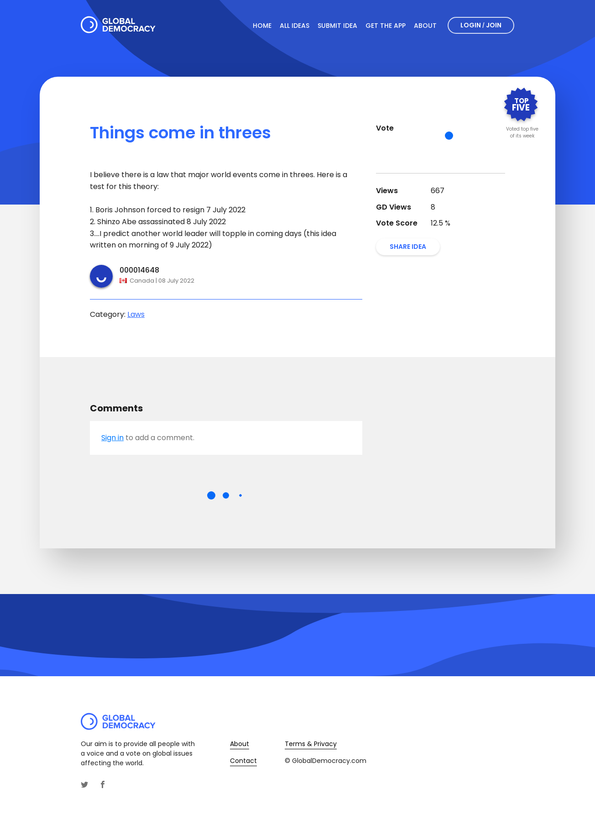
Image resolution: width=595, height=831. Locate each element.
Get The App (385, 25)
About (425, 25)
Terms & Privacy (311, 743)
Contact (243, 760)
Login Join (480, 25)
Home (262, 25)
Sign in (112, 437)
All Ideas (294, 25)
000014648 (139, 270)
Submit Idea (337, 25)
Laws (136, 314)
